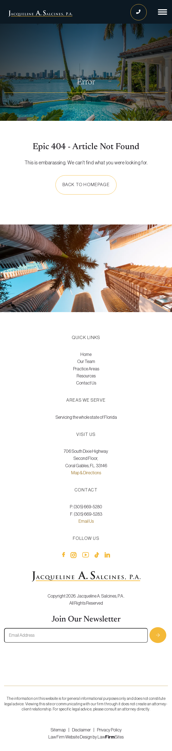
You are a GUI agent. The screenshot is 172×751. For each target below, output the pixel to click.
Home (86, 354)
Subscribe (157, 635)
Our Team (86, 361)
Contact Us (86, 383)
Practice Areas (86, 369)
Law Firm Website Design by (72, 737)
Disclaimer (81, 730)
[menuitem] (86, 354)
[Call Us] (138, 12)
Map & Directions (86, 473)
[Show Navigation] (162, 12)
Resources (86, 376)
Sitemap (58, 730)
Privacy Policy (109, 730)
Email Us (86, 521)
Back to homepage (86, 185)
